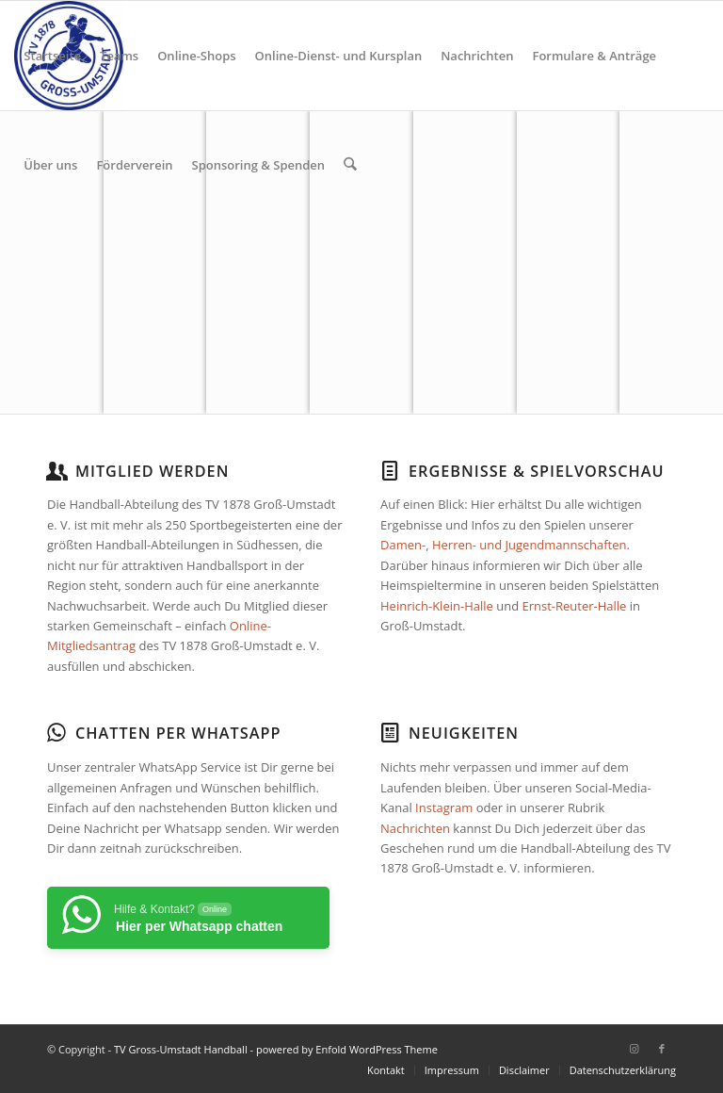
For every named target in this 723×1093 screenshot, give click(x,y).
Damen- (403, 544)
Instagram (444, 807)
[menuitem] (52, 55)
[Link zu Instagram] (633, 1049)
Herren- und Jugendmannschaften (529, 544)
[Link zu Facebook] (662, 1049)
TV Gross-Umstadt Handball (181, 1049)
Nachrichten (415, 828)
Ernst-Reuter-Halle (574, 605)
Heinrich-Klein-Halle (436, 605)
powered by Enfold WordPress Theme (347, 1049)
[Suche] (349, 165)
